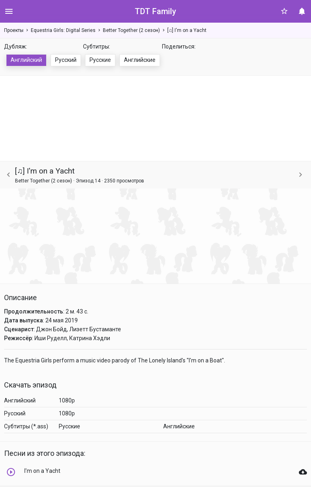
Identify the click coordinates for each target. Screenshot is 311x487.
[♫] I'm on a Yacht (187, 30)
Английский (26, 60)
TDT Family (155, 11)
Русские (100, 60)
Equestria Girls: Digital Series (63, 30)
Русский (66, 60)
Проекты (13, 30)
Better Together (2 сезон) (131, 30)
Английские (140, 60)
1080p (67, 400)
